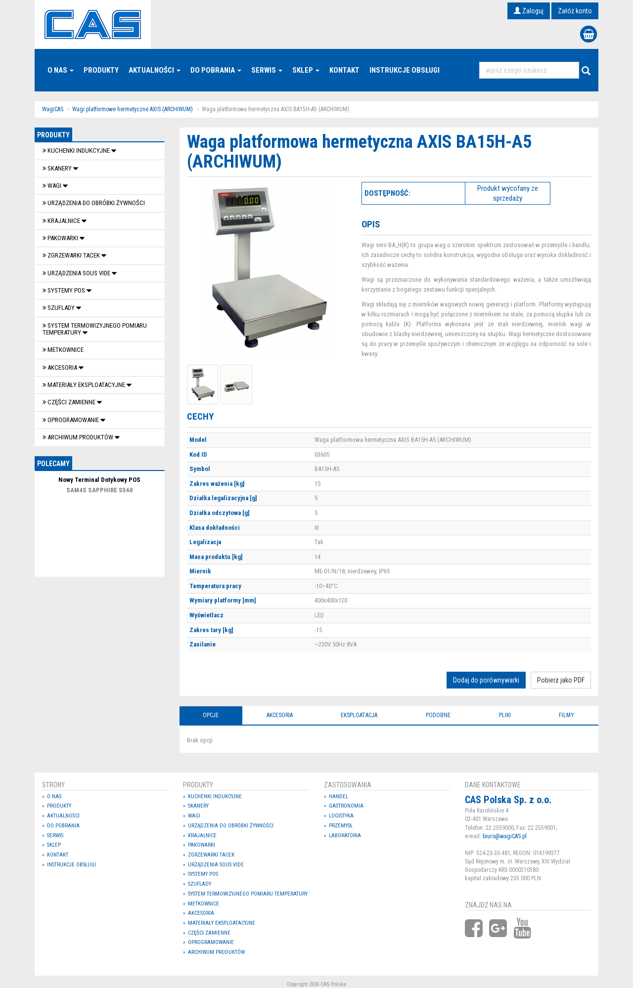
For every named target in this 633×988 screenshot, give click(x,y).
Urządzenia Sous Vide (77, 273)
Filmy (566, 715)
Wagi (53, 185)
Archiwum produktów (79, 437)
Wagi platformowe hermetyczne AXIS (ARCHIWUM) (132, 109)
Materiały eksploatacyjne (85, 384)
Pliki (505, 715)
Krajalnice (62, 220)
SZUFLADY (59, 307)
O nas (60, 70)
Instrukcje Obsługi (404, 70)
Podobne (438, 715)
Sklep (305, 70)
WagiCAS (52, 109)
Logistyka (341, 816)
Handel (338, 796)
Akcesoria (61, 367)
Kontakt (344, 70)
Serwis (266, 70)
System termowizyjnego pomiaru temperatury (95, 329)
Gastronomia (346, 806)
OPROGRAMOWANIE (71, 420)
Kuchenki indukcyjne (77, 150)
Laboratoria (345, 835)
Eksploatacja (359, 715)
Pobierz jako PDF (561, 680)
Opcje (211, 715)
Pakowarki (61, 238)
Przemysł (341, 825)
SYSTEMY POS (65, 290)
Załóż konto (575, 11)
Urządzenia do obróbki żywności (94, 203)
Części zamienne (70, 402)
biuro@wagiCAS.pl (505, 836)
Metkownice (63, 349)
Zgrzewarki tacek (72, 255)
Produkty (101, 70)
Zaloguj (528, 11)
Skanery (58, 168)
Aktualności (155, 70)
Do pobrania (215, 70)
